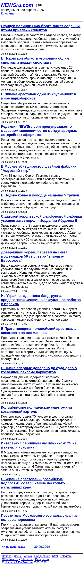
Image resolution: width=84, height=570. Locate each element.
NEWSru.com (17, 5)
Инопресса (42, 559)
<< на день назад (13, 546)
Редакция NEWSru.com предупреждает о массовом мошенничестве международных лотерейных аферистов (39, 131)
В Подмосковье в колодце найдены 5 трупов (40, 195)
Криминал (8, 13)
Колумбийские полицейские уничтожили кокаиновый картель (36, 409)
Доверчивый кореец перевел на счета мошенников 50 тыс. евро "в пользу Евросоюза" (34, 256)
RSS (55, 556)
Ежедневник (42, 556)
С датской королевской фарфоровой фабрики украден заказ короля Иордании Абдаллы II (41, 218)
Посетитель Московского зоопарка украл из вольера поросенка (39, 518)
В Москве (27, 559)
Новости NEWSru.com (19, 562)
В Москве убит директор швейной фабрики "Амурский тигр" (39, 169)
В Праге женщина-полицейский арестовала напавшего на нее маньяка (38, 331)
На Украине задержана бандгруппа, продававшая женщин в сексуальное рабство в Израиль (41, 300)
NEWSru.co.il (10, 559)
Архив (28, 556)
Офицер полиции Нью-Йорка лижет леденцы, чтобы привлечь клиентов (41, 28)
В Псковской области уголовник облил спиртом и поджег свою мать (35, 60)
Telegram (66, 556)
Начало (7, 556)
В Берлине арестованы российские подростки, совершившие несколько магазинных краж (33, 483)
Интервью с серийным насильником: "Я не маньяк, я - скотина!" (38, 445)
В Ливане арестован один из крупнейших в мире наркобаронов (38, 96)
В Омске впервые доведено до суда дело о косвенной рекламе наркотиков (39, 370)
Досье (18, 556)
